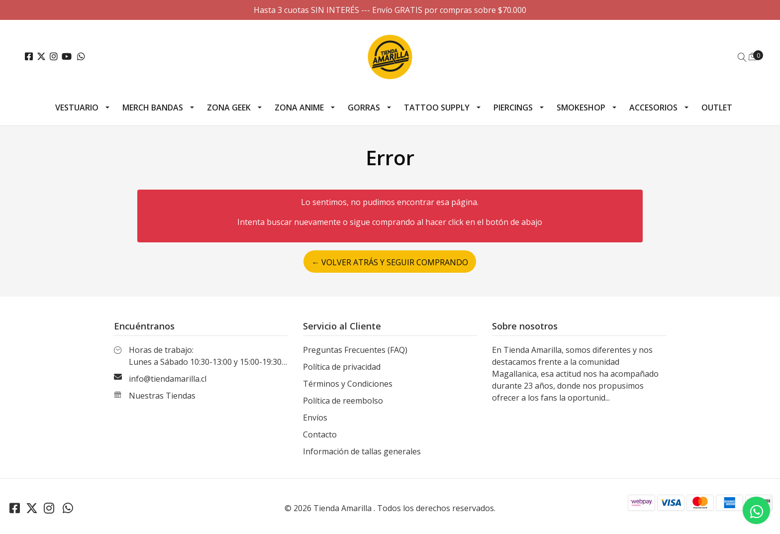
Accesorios (653, 107)
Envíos (315, 417)
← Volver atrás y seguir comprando (389, 262)
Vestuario (76, 107)
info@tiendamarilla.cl (167, 378)
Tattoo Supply (437, 107)
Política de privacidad (342, 366)
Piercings (513, 107)
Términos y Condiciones (347, 383)
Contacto (320, 434)
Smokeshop (581, 107)
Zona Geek (229, 107)
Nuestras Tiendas (162, 395)
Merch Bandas (152, 107)
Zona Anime (299, 107)
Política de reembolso (343, 400)
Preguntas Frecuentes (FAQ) (355, 349)
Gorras (364, 107)
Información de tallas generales (362, 451)
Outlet (716, 107)
